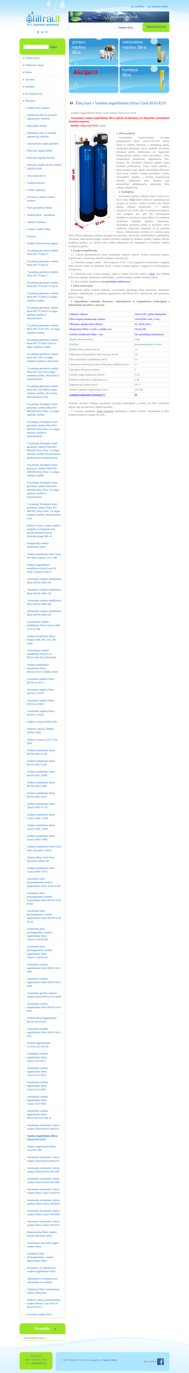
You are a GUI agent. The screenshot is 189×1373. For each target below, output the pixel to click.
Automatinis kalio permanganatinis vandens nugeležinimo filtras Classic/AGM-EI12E (39, 952)
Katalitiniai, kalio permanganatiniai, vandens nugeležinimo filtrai (40, 1257)
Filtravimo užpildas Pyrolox (41, 157)
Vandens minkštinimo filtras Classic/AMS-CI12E (41, 805)
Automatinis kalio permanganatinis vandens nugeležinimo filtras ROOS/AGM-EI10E (44, 898)
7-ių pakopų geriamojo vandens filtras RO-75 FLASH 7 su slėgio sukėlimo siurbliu (43, 329)
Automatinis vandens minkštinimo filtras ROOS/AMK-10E (44, 581)
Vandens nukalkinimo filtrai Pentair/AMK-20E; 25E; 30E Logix (41, 640)
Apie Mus (30, 79)
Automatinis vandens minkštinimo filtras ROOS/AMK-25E (44, 613)
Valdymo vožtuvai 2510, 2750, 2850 (42, 741)
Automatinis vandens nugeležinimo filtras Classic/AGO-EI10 (37, 1072)
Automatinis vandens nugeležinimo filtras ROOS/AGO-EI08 (44, 968)
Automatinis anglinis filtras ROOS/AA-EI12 (40, 681)
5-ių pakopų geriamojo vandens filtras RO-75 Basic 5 (42, 252)
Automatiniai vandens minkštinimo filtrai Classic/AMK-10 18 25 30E (44, 625)
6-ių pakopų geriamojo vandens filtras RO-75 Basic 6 (42, 263)
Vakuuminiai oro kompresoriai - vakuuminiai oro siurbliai (43, 1280)
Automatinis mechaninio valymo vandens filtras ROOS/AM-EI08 (43, 1180)
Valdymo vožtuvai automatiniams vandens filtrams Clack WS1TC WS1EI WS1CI (43, 1303)
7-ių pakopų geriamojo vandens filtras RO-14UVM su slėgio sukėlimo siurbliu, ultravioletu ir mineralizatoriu (43, 374)
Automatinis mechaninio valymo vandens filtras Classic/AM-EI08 (43, 1202)
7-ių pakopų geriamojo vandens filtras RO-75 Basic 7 (42, 274)
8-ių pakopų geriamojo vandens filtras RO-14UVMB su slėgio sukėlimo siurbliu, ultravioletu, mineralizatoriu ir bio (42, 391)
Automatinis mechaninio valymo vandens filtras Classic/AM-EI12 (43, 1223)
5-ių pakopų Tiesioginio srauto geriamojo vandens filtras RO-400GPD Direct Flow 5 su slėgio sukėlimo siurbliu (43, 470)
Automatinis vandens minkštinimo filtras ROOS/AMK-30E (44, 602)
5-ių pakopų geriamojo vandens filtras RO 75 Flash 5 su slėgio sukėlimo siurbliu (42, 297)
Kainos (28, 72)
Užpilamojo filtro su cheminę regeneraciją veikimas (41, 134)
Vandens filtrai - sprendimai (41, 215)
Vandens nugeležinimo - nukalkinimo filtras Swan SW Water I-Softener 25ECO (41, 568)
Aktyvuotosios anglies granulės (42, 143)
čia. (136, 187)
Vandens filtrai (32, 58)
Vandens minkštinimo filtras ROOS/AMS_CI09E (41, 773)
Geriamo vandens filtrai (39, 229)
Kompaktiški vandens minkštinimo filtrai (37, 545)
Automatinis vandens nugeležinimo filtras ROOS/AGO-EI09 (44, 982)
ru (42, 31)
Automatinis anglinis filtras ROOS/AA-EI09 (40, 702)
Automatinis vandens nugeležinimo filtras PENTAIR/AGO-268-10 (39, 1114)
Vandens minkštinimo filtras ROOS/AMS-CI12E (41, 752)
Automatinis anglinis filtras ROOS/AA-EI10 (40, 691)
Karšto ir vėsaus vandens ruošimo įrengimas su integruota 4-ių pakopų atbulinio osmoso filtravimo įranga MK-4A (44, 531)
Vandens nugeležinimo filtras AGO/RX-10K (41, 1148)
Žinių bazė (30, 100)
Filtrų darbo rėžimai (37, 125)
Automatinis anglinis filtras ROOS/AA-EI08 (40, 713)
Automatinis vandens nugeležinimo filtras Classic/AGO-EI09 (37, 1086)
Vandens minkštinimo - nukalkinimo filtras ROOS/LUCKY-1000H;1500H (42, 668)
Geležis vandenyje (36, 189)
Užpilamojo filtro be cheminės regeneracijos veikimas (42, 117)
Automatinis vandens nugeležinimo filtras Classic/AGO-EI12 (37, 1057)
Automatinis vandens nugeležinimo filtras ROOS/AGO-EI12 (44, 1032)
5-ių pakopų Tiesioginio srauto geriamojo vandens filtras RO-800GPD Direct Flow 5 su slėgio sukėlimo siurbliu (43, 409)
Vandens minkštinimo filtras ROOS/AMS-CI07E (41, 795)
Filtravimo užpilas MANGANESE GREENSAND (44, 166)
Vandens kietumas (36, 182)
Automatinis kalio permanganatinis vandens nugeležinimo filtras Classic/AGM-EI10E (39, 934)
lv (46, 31)
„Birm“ (141, 169)
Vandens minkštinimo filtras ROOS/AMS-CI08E (41, 784)
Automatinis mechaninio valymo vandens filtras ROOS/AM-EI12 (43, 1127)
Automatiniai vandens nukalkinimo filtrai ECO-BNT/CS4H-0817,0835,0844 (41, 654)
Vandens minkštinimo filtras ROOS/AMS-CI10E (41, 763)
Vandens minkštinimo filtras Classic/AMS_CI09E (41, 827)
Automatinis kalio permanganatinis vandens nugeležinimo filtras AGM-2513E (44, 882)
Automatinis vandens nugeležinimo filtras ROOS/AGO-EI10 (44, 1007)
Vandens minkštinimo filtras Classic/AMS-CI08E (41, 837)
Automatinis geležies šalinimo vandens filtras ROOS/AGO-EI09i (44, 995)
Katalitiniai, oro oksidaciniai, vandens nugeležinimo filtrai (41, 1269)
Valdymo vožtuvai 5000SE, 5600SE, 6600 (40, 730)
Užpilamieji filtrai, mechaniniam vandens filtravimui (43, 1291)
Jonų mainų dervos (36, 175)
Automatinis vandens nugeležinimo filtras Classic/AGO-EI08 (37, 1100)
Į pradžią (139, 6)
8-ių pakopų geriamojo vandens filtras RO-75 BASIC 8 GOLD (42, 284)
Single (132, 199)
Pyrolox (155, 169)
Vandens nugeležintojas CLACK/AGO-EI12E (38, 1045)
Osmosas (31, 236)
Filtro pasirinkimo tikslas (39, 207)
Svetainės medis (160, 6)
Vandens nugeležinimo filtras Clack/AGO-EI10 (42, 1137)
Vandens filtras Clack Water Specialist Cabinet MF (41, 859)
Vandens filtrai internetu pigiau (42, 243)
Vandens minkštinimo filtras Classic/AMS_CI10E (41, 816)
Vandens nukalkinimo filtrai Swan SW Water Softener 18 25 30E (44, 556)
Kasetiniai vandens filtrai (39, 1314)
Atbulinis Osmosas (36, 222)
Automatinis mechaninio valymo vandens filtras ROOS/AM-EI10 (43, 1159)
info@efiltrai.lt (38, 1363)
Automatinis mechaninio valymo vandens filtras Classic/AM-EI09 (43, 1212)
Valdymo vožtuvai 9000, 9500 (42, 721)
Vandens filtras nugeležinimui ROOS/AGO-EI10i (42, 1019)
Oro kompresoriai (33, 93)
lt (38, 31)
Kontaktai (30, 86)
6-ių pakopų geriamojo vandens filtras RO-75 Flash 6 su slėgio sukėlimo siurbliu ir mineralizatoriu (42, 313)
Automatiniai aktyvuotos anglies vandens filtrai (43, 1245)
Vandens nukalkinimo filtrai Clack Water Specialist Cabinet (44, 848)
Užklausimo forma (34, 65)
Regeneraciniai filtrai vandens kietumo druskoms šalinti (42, 1234)
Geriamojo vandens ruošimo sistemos (41, 199)
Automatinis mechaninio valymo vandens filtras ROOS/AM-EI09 (43, 1170)
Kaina (102, 125)
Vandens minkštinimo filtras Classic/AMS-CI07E (41, 870)
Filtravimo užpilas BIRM (39, 150)
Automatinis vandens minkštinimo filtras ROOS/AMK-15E (44, 591)
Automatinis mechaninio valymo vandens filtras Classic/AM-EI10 (43, 1191)
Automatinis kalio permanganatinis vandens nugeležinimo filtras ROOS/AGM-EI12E (44, 916)
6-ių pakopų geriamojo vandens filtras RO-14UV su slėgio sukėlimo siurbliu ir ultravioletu (42, 358)
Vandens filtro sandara (38, 107)
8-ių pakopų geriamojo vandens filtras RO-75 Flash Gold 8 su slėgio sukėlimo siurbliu (42, 343)
